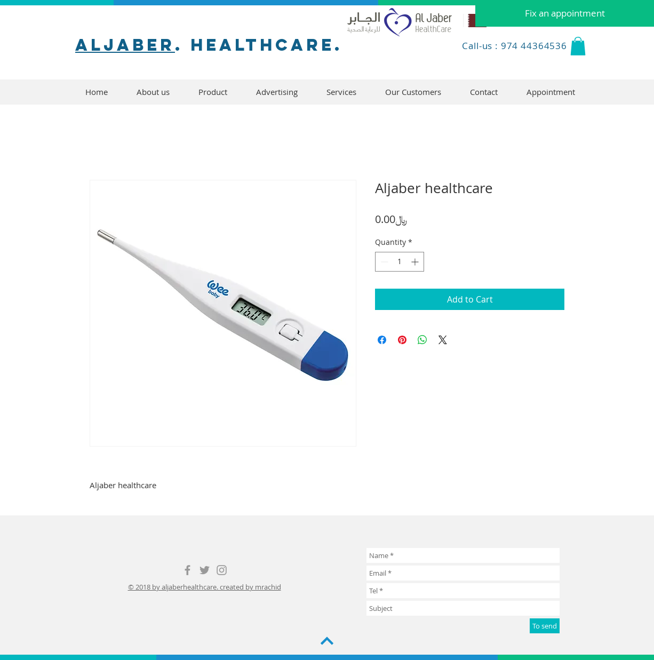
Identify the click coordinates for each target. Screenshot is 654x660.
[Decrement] (383, 261)
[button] (578, 46)
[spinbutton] (399, 261)
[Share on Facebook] (382, 339)
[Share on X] (442, 339)
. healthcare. (258, 45)
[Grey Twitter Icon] (204, 570)
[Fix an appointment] (564, 13)
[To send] (545, 625)
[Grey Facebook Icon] (187, 570)
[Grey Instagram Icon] (221, 570)
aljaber (125, 45)
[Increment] (415, 261)
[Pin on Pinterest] (402, 339)
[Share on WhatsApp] (422, 339)
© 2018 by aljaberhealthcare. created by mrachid (204, 587)
